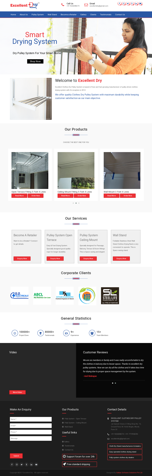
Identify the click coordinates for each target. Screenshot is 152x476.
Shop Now (35, 61)
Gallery (83, 14)
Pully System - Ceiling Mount (75, 423)
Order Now (35, 196)
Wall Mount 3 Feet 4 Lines (116, 191)
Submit (16, 456)
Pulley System (38, 14)
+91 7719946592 (131, 434)
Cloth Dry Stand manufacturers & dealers (125, 446)
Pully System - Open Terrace (75, 419)
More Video (17, 392)
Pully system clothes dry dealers (121, 457)
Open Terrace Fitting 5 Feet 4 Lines (28, 191)
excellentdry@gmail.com (120, 439)
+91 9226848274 (117, 434)
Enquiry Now (22, 259)
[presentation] (27, 447)
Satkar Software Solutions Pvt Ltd (129, 473)
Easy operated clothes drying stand (122, 452)
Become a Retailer (69, 14)
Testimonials (105, 14)
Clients (93, 14)
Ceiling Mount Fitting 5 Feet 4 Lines (75, 191)
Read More (19, 196)
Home (13, 14)
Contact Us (120, 14)
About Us (24, 14)
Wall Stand (52, 14)
